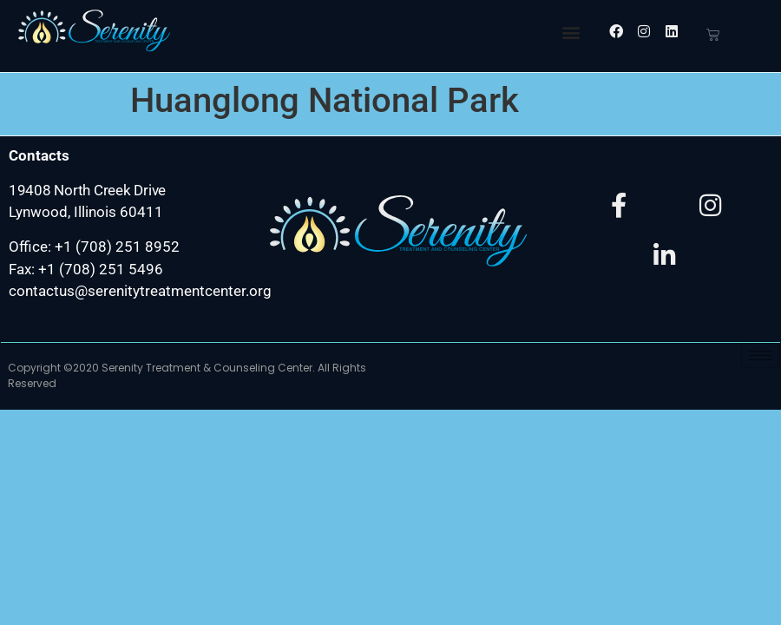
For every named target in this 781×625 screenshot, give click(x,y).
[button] (570, 31)
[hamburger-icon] (760, 355)
